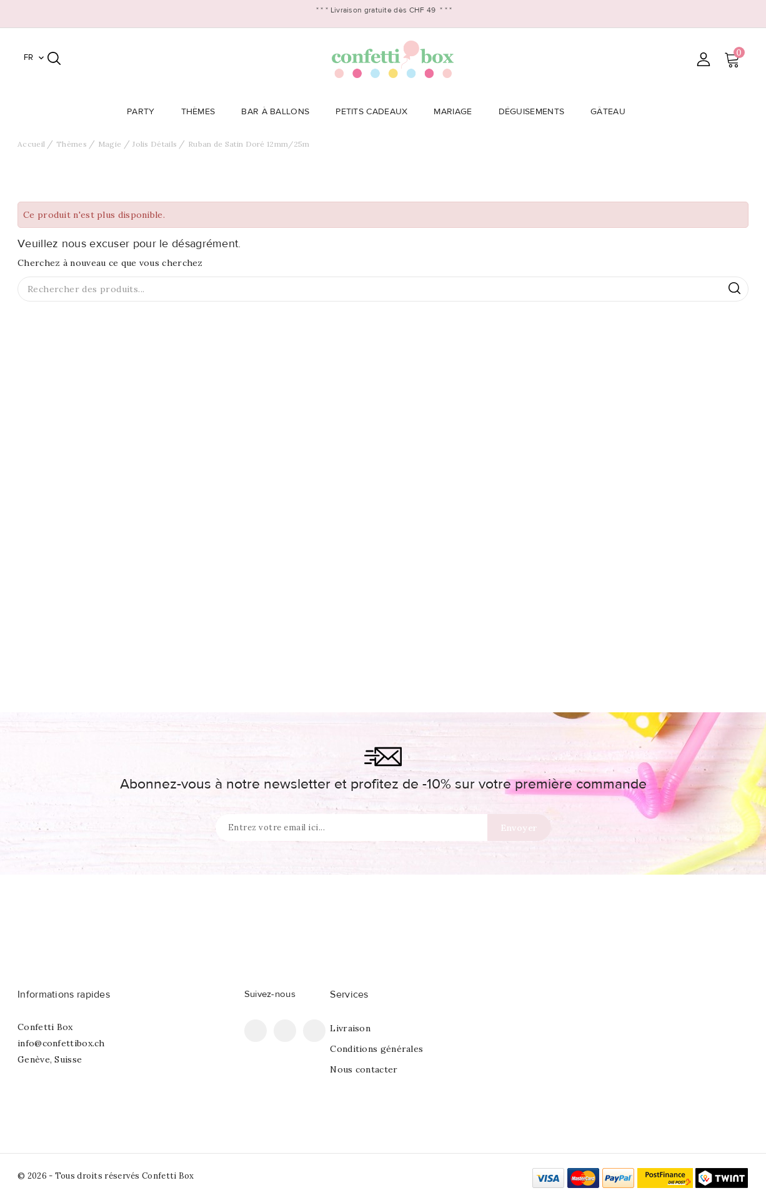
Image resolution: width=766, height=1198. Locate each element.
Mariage (456, 111)
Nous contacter (363, 1069)
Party (144, 111)
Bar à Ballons (279, 111)
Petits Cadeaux (375, 111)
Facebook (255, 1030)
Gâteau (611, 111)
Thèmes (202, 111)
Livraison (350, 1028)
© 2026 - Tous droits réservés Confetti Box (105, 1176)
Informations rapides (63, 994)
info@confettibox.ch (61, 1043)
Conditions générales (376, 1048)
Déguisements (535, 111)
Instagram (314, 1030)
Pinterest (285, 1030)
